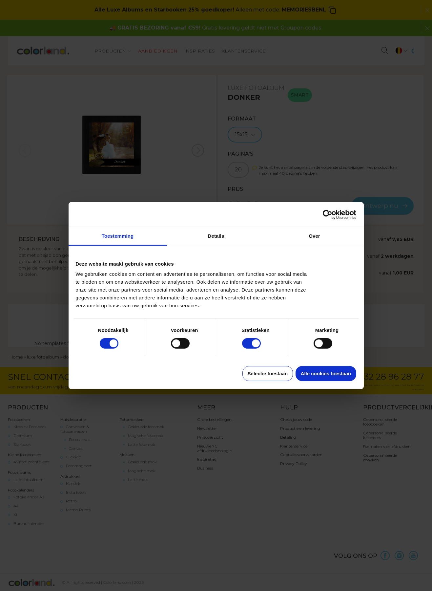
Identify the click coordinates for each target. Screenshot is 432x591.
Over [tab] (314, 236)
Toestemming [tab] (118, 236)
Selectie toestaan (268, 373)
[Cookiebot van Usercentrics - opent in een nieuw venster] (327, 214)
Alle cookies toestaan (326, 373)
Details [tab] (216, 236)
